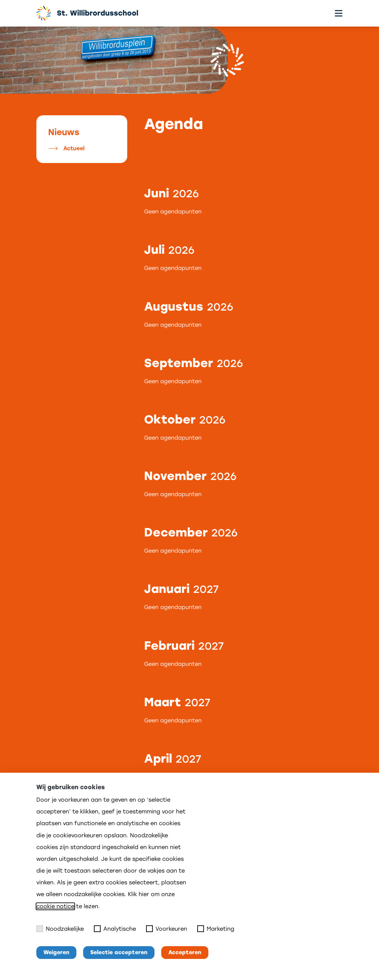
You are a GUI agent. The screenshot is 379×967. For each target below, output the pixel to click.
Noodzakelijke (60, 928)
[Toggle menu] (339, 13)
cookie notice (55, 906)
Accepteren (184, 952)
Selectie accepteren (118, 952)
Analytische (115, 928)
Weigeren (56, 952)
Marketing (215, 928)
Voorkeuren (166, 928)
